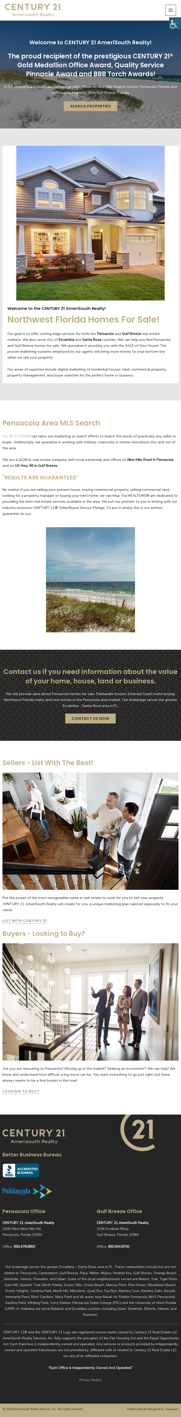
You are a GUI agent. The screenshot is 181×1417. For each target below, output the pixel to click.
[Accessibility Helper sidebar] (175, 23)
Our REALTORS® (16, 438)
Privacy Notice (90, 1380)
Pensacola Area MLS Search (54, 425)
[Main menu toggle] (170, 11)
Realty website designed (143, 1409)
